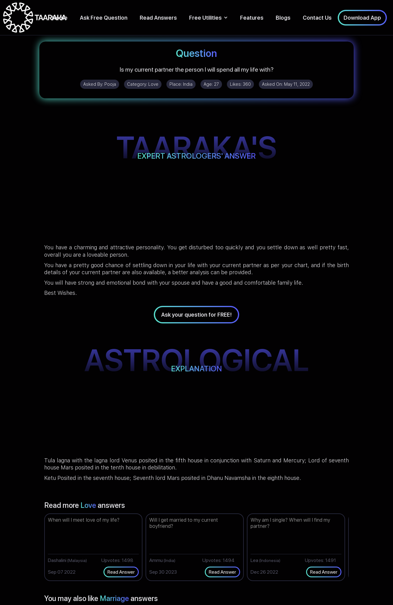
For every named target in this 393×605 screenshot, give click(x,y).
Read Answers (158, 17)
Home (60, 17)
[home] (34, 17)
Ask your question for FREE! (196, 314)
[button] (208, 18)
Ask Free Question (103, 17)
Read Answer (121, 572)
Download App (362, 17)
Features (251, 17)
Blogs (283, 17)
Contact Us (317, 17)
